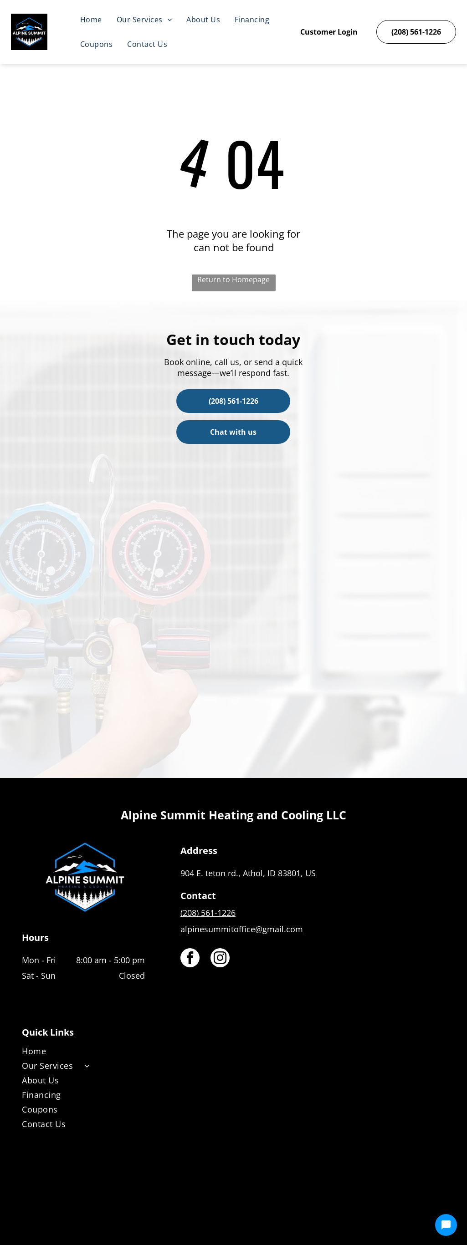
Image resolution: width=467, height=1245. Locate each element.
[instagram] (220, 959)
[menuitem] (91, 19)
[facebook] (190, 959)
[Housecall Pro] (253, 1211)
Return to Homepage (233, 279)
